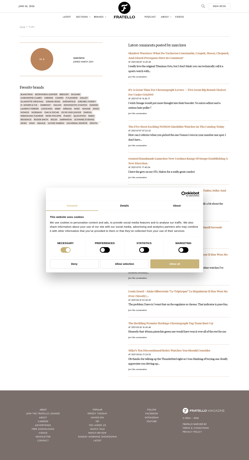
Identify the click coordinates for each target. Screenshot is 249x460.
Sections (82, 16)
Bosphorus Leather (46, 94)
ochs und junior (71, 112)
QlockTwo (80, 115)
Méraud (67, 108)
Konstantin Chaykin (75, 105)
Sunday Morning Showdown (97, 436)
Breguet (64, 94)
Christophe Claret (31, 97)
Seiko (24, 123)
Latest (67, 16)
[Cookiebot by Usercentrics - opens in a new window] (184, 194)
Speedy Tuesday (97, 413)
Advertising (43, 425)
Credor (49, 97)
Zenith (93, 123)
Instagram (152, 417)
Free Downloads (43, 429)
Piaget (67, 115)
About (165, 16)
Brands (99, 16)
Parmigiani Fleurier (32, 115)
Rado (91, 115)
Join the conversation (137, 76)
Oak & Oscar (52, 112)
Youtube (152, 421)
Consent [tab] (72, 205)
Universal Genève (77, 123)
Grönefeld (69, 101)
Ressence (26, 119)
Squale (41, 123)
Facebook (151, 413)
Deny (74, 263)
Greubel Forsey (87, 101)
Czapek (59, 97)
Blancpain (27, 94)
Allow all (174, 263)
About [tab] (177, 205)
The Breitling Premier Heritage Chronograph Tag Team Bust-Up (170, 323)
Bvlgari (75, 94)
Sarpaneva (66, 119)
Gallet (84, 97)
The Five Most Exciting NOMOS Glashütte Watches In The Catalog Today (176, 126)
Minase (86, 108)
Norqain (37, 112)
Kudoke (94, 105)
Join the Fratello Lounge (43, 413)
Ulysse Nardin (56, 123)
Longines (46, 108)
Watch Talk (97, 429)
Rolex (54, 119)
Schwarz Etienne (84, 119)
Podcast (150, 16)
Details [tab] (124, 205)
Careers (43, 421)
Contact (43, 440)
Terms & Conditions (196, 428)
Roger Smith (41, 119)
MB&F (58, 108)
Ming (96, 108)
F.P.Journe (72, 97)
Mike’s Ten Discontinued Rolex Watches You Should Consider (169, 350)
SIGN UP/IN (219, 6)
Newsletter (43, 436)
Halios (57, 105)
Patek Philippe (53, 115)
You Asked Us (97, 425)
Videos (179, 16)
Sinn (32, 123)
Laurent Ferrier (30, 108)
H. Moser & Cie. (29, 105)
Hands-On (97, 417)
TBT (97, 421)
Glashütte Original (32, 101)
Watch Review (97, 433)
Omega (87, 112)
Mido (77, 108)
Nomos (25, 112)
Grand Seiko (53, 101)
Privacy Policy (192, 431)
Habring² (46, 105)
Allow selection (124, 263)
